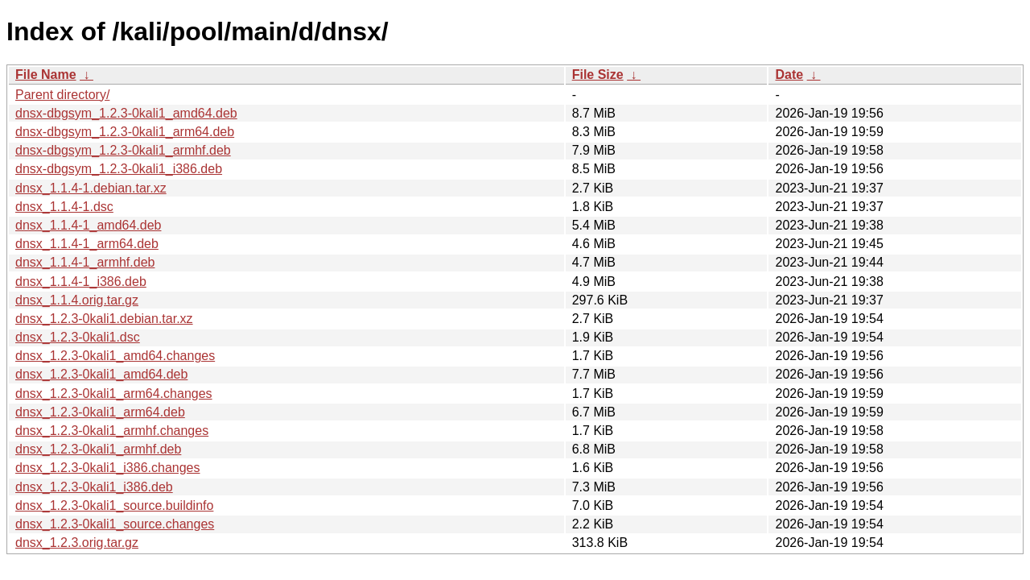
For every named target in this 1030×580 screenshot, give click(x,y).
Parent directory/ (62, 95)
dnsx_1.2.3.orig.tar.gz (76, 542)
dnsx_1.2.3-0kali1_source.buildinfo (114, 505)
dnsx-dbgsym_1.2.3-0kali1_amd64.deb (126, 113)
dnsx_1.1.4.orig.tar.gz (76, 300)
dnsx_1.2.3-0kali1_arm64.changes (113, 393)
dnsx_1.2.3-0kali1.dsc (77, 337)
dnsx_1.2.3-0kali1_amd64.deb (101, 374)
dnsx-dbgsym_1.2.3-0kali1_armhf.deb (123, 150)
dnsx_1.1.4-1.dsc (64, 206)
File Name (45, 74)
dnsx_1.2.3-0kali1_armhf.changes (111, 430)
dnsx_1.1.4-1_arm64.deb (87, 244)
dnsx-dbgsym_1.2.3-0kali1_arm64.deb (124, 132)
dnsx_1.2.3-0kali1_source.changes (114, 524)
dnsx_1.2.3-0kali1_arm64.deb (100, 412)
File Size (598, 74)
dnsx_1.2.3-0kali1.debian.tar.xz (104, 318)
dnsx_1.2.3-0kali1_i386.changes (107, 467)
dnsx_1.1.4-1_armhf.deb (84, 262)
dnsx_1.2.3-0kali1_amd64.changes (115, 355)
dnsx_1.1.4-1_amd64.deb (88, 225)
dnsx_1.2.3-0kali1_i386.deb (94, 487)
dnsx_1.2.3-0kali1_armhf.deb (98, 449)
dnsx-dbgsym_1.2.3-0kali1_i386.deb (118, 169)
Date (789, 74)
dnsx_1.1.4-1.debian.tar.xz (91, 188)
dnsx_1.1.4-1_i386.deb (80, 281)
